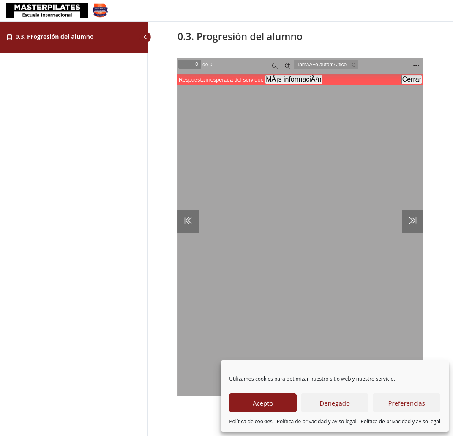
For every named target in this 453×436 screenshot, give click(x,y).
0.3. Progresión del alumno (54, 37)
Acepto (263, 403)
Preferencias (406, 403)
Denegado (334, 403)
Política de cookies (251, 421)
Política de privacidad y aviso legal (317, 421)
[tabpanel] (300, 223)
